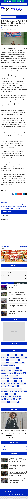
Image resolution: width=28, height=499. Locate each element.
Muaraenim (12, 378)
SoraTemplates (9, 494)
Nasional (3, 383)
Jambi (20, 365)
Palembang (13, 388)
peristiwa (13, 404)
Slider (4, 451)
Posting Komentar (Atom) (12, 250)
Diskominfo (12, 360)
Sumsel (11, 396)
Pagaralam (4, 388)
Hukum (12, 365)
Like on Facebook (14, 275)
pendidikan (4, 404)
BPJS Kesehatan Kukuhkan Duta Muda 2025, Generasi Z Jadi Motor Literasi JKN (17, 302)
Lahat (2, 378)
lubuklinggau (4, 399)
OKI (19, 383)
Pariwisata (4, 391)
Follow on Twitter (14, 271)
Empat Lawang (14, 362)
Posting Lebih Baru (5, 249)
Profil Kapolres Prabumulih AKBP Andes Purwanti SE (17, 308)
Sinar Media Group (22, 494)
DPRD (19, 357)
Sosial (2, 396)
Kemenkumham (15, 373)
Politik (3, 394)
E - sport (22, 360)
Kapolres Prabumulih (6, 368)
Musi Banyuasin (14, 381)
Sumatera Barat (12, 32)
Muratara (3, 381)
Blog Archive (20, 286)
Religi (22, 394)
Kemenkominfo (4, 373)
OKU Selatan (4, 386)
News (25, 30)
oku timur (9, 401)
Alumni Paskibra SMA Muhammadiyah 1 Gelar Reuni (17, 289)
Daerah (3, 360)
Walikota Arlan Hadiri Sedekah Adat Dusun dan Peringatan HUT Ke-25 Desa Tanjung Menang (17, 483)
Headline (3, 365)
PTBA (22, 386)
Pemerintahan (4, 32)
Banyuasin (3, 357)
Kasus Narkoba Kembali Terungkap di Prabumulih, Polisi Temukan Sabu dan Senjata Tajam (17, 469)
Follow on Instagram (14, 281)
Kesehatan (19, 375)
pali (17, 401)
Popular (7, 286)
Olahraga (13, 386)
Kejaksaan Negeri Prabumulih (8, 370)
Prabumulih (13, 394)
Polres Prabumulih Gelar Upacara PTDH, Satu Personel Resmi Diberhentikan (17, 296)
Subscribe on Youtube (14, 278)
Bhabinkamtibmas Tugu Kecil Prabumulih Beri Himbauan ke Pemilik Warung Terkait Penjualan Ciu (17, 462)
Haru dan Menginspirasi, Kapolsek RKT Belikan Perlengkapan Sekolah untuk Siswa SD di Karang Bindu (18, 476)
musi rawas (15, 399)
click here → (9, 437)
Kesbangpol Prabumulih (7, 375)
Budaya (12, 357)
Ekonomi (3, 362)
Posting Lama (23, 249)
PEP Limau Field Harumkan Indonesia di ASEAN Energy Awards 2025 (17, 315)
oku (2, 401)
